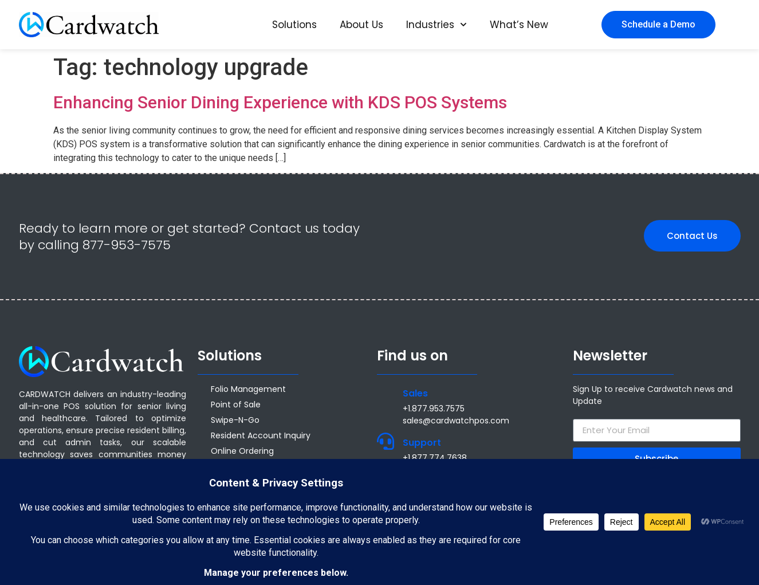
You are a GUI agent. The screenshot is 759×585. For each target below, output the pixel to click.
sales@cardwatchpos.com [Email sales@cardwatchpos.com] (456, 420)
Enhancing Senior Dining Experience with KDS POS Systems (280, 102)
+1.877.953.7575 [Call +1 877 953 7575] (434, 408)
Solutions (294, 25)
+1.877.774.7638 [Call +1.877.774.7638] (435, 458)
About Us (361, 25)
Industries (436, 24)
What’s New (519, 25)
